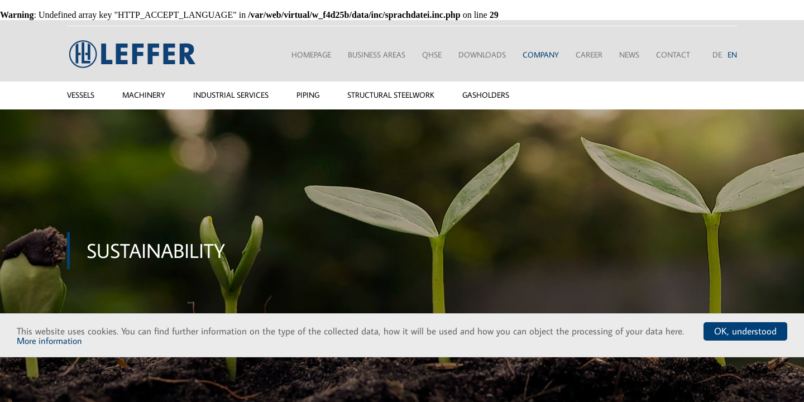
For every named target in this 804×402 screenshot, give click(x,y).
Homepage (311, 55)
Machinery (143, 95)
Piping (307, 95)
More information (49, 340)
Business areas (376, 55)
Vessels (80, 95)
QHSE (432, 55)
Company (541, 55)
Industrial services (231, 95)
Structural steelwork (390, 95)
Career (589, 55)
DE (717, 55)
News (629, 55)
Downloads (482, 55)
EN (732, 55)
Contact (673, 55)
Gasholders (485, 95)
